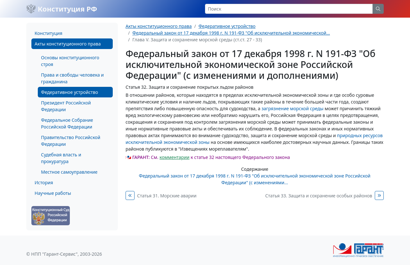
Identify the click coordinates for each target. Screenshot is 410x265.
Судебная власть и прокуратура (61, 158)
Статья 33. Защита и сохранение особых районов (318, 196)
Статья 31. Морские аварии (166, 196)
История (44, 182)
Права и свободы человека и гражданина (72, 78)
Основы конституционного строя (70, 60)
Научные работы (53, 193)
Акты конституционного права (68, 44)
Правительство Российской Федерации (70, 140)
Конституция (48, 33)
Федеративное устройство (69, 92)
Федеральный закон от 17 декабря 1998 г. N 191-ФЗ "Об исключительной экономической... (231, 33)
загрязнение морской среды (292, 108)
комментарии (174, 157)
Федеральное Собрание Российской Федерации (67, 123)
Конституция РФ (61, 8)
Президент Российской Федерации (66, 106)
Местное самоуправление (69, 172)
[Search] (289, 9)
